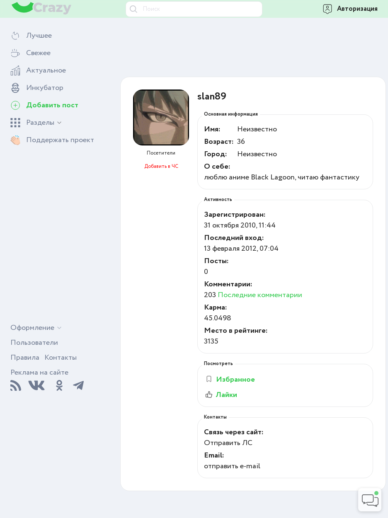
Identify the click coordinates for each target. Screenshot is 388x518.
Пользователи (34, 342)
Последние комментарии (260, 295)
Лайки (220, 395)
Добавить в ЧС (161, 166)
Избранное (230, 379)
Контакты (60, 357)
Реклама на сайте (39, 372)
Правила (24, 357)
